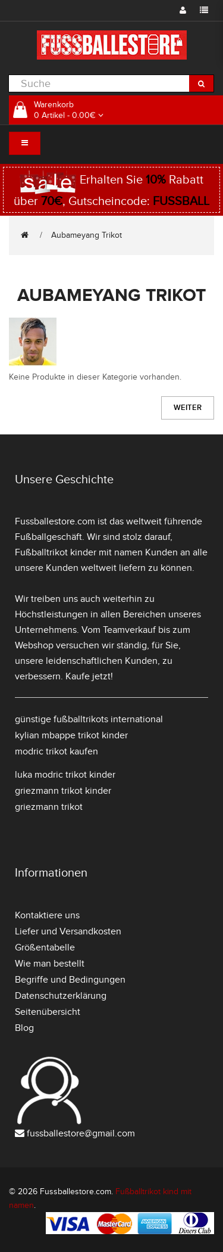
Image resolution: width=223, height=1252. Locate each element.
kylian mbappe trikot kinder (71, 735)
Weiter (188, 407)
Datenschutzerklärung (60, 996)
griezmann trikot (49, 807)
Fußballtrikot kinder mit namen (79, 552)
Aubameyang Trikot (86, 235)
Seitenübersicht (47, 1012)
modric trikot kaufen (56, 751)
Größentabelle (45, 947)
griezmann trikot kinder (63, 791)
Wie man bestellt (49, 964)
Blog (24, 1028)
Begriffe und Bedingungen (70, 980)
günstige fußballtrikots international (89, 719)
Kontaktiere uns (47, 915)
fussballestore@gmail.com (81, 1133)
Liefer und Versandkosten (68, 931)
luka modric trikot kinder (65, 775)
